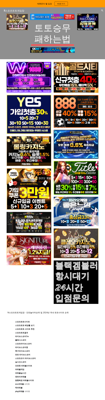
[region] (52, 3)
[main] (52, 33)
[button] (102, 10)
